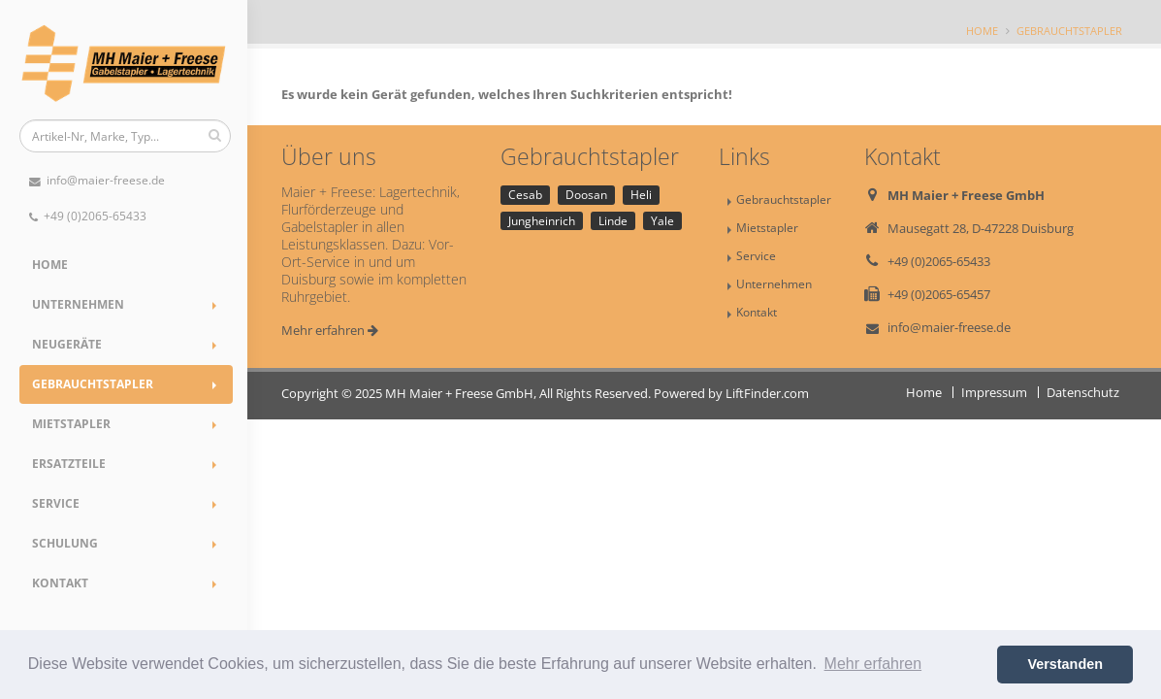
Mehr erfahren (329, 330)
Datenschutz (1083, 392)
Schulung (65, 543)
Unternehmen (78, 304)
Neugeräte (67, 344)
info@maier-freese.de (97, 180)
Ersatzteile (69, 463)
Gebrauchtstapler (92, 384)
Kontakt (60, 583)
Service (56, 503)
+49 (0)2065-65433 (87, 216)
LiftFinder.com (767, 393)
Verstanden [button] (1065, 664)
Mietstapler (71, 424)
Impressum (994, 392)
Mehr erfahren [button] (873, 663)
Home (50, 264)
